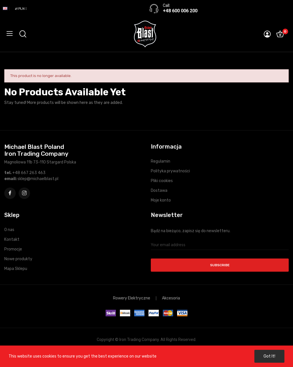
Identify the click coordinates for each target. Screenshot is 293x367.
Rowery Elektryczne (131, 298)
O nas (9, 229)
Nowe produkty (18, 258)
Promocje (13, 249)
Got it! (269, 356)
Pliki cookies (162, 180)
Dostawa (159, 190)
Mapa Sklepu (15, 268)
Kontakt (11, 239)
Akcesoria (171, 298)
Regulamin (160, 161)
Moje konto (161, 200)
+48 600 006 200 (180, 10)
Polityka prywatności (170, 171)
